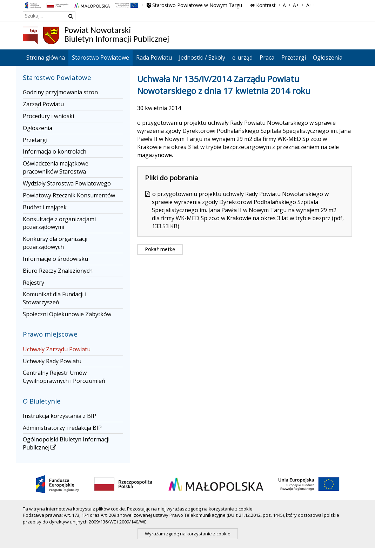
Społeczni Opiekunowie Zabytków (67, 314)
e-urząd (242, 57)
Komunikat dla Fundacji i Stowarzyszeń (54, 298)
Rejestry (33, 282)
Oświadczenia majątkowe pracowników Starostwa (55, 167)
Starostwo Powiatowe (100, 57)
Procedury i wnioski (48, 116)
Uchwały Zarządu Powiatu (57, 349)
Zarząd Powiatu (43, 104)
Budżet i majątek (45, 207)
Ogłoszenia (327, 57)
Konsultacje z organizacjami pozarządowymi (59, 223)
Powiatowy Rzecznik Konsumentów (69, 195)
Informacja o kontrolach (54, 151)
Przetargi (293, 57)
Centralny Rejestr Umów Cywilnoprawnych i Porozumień (64, 377)
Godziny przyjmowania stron (60, 92)
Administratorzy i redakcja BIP (62, 428)
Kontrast (262, 5)
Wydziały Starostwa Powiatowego (67, 183)
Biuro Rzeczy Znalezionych (58, 271)
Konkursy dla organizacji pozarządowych (55, 243)
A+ (296, 5)
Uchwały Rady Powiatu (52, 361)
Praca (267, 57)
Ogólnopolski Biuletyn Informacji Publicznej (66, 443)
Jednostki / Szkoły (202, 57)
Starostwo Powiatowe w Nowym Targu (194, 5)
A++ (311, 5)
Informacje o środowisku (55, 259)
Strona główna (45, 57)
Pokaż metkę (160, 249)
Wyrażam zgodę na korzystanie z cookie (187, 533)
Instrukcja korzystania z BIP (59, 416)
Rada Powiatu (154, 57)
